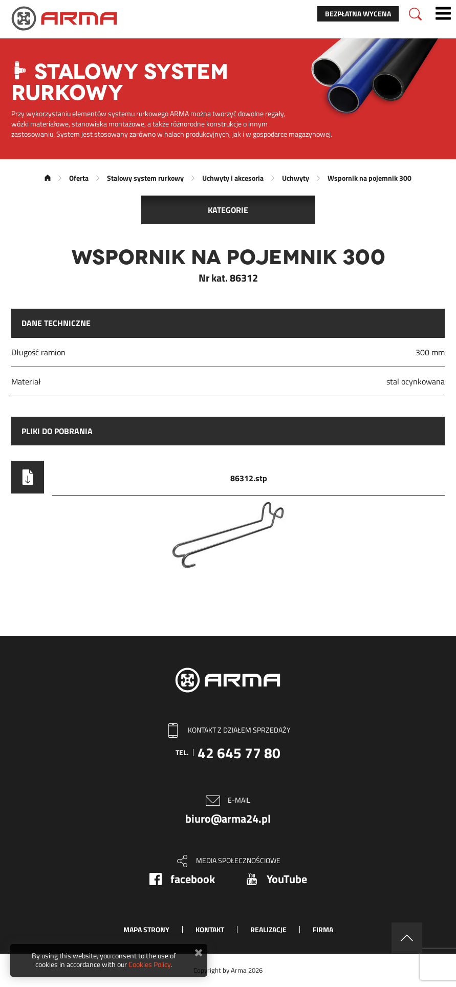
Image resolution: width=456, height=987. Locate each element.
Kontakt (210, 929)
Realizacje (268, 929)
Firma (323, 929)
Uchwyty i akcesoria (233, 178)
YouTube (287, 879)
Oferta (79, 178)
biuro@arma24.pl (228, 818)
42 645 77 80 (239, 753)
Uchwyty (295, 178)
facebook (192, 879)
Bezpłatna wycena (358, 13)
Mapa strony (146, 929)
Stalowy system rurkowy (145, 178)
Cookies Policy (149, 964)
